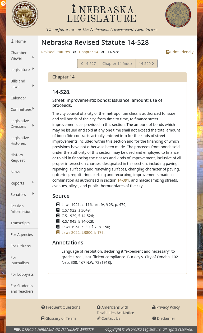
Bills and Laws (22, 83)
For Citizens (21, 245)
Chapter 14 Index (117, 63)
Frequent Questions (60, 307)
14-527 (88, 64)
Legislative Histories (20, 140)
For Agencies (22, 234)
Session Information (21, 208)
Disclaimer (163, 318)
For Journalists (20, 260)
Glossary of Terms (58, 318)
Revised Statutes (55, 51)
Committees (22, 109)
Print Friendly (179, 51)
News (15, 171)
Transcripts (20, 222)
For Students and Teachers (22, 288)
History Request (18, 157)
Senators (22, 194)
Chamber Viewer (22, 55)
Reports (22, 183)
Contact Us (108, 318)
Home (20, 41)
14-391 (123, 180)
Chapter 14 (88, 51)
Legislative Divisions (22, 123)
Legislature (22, 69)
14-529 (146, 64)
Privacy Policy (166, 307)
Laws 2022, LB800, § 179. (83, 232)
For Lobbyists (22, 274)
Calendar (18, 97)
